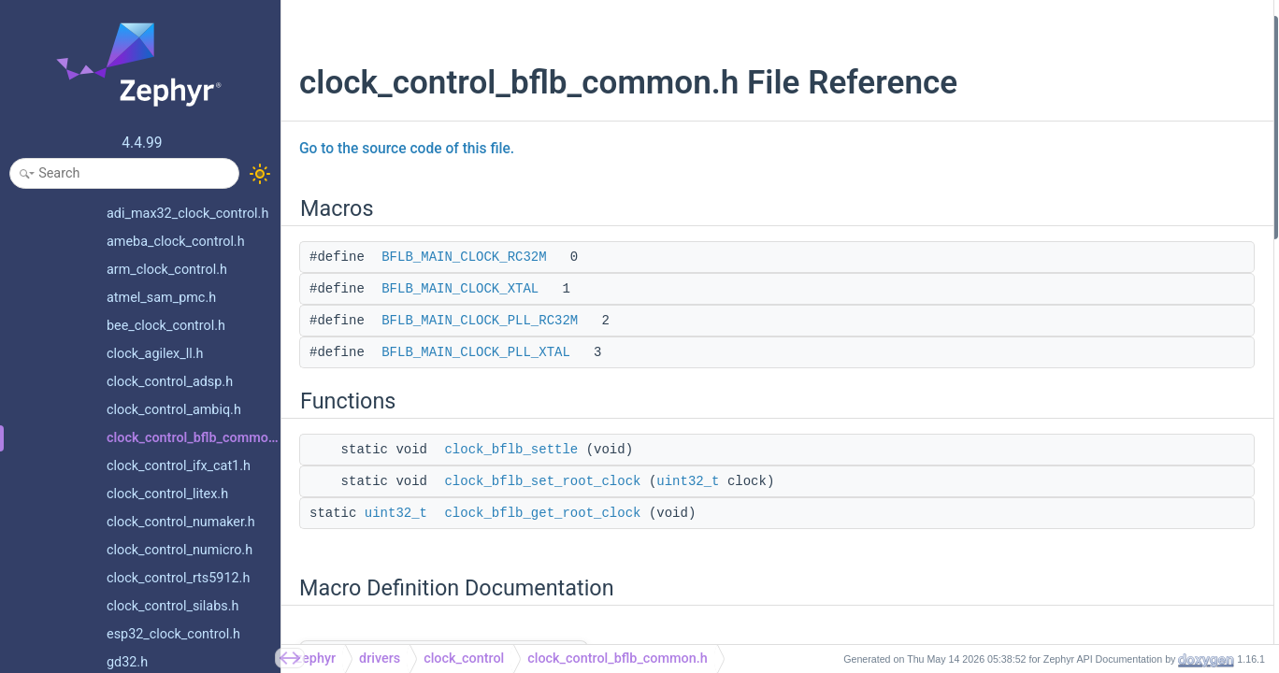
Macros (1035, 27)
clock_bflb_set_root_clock (542, 481)
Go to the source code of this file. (406, 148)
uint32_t (687, 481)
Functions (1042, 152)
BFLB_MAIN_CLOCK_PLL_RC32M (479, 320)
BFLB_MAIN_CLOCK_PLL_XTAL (475, 352)
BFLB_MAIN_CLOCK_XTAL (460, 288)
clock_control (464, 658)
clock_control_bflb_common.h (617, 658)
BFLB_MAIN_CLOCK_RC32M (463, 257)
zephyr (315, 658)
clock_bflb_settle (511, 449)
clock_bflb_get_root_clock (542, 513)
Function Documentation (1083, 377)
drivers (379, 658)
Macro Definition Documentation (1105, 252)
